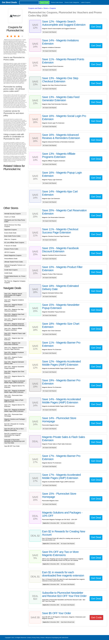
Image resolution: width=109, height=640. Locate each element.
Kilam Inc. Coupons (10, 239)
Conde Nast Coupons (11, 270)
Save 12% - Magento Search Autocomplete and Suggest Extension (13, 295)
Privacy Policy (36, 637)
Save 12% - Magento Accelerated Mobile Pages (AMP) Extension (14, 381)
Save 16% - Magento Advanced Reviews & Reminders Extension (14, 324)
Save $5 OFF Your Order (12, 446)
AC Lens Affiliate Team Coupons (14, 242)
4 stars (19, 36)
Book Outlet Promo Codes (12, 236)
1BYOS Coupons (9, 252)
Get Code (96, 617)
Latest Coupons (85, 2)
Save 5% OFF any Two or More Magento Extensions (14, 429)
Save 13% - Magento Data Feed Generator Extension (14, 315)
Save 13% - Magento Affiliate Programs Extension (13, 329)
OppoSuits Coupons (10, 229)
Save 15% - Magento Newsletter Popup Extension (14, 367)
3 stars (15, 36)
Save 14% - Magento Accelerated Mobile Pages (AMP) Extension (14, 391)
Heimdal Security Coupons (12, 213)
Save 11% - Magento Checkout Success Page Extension (14, 348)
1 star (7, 36)
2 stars (11, 36)
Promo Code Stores (57, 2)
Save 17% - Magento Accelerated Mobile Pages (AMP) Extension (14, 410)
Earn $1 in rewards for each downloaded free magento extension (12, 435)
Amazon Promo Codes (11, 249)
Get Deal (96, 26)
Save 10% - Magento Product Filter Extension (13, 358)
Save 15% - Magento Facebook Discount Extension (14, 353)
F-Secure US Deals (10, 245)
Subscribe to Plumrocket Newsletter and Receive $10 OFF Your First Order (14, 441)
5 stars (22, 36)
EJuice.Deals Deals (10, 233)
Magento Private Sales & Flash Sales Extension (13, 400)
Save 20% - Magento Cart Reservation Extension (12, 343)
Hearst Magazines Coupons (12, 255)
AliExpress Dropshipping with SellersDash (56, 637)
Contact (29, 637)
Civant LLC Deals (9, 217)
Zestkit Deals (8, 273)
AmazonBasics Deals (10, 258)
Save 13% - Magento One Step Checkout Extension (14, 310)
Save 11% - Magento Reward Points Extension (13, 305)
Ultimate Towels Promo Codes (13, 262)
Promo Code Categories (72, 2)
